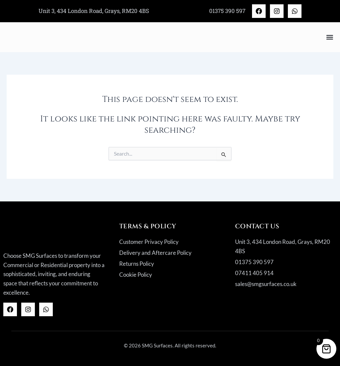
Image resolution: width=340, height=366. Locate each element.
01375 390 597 (227, 11)
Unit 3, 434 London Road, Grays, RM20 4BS (94, 11)
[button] (329, 37)
